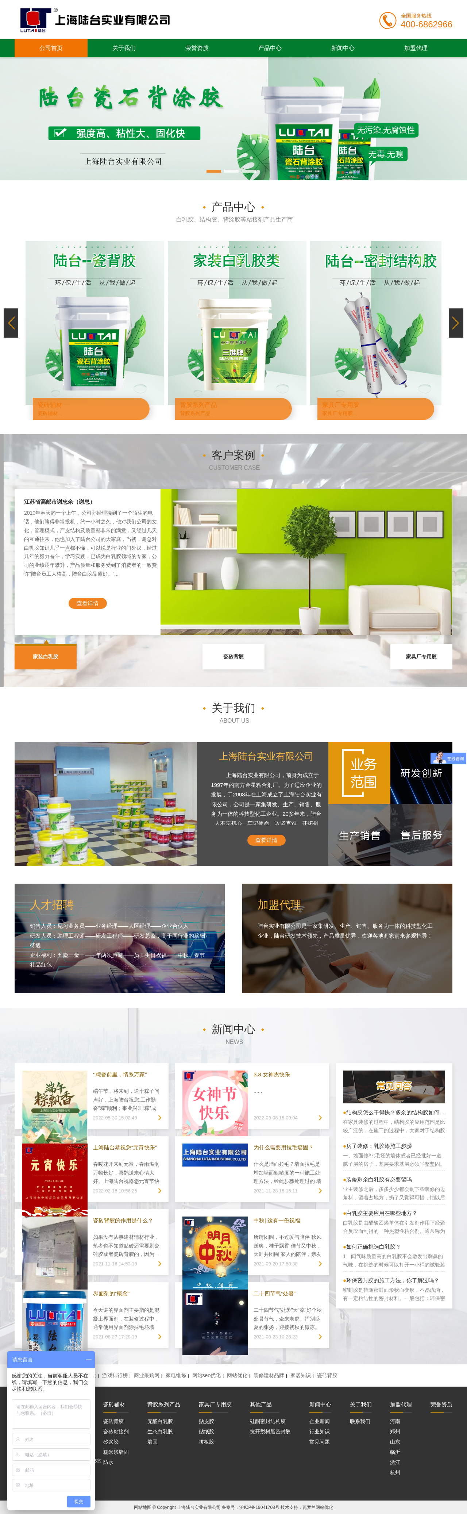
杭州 (395, 1472)
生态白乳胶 (160, 1431)
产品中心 (270, 48)
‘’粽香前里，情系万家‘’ (120, 1074)
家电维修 (176, 1375)
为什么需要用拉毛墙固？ (284, 1147)
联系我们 (360, 1421)
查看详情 (88, 603)
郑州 (395, 1431)
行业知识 (319, 1431)
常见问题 (319, 1442)
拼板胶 (206, 1442)
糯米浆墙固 (116, 1452)
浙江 (395, 1462)
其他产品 (261, 1404)
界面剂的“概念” (111, 1293)
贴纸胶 (206, 1431)
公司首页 (51, 48)
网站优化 (237, 1375)
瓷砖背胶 (233, 657)
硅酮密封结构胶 (268, 1421)
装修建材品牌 (269, 1375)
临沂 (395, 1452)
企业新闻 (319, 1421)
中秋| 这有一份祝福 (277, 1220)
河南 (395, 1421)
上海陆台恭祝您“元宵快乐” (125, 1147)
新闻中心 (343, 48)
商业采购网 (146, 1375)
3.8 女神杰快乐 (272, 1074)
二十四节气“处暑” (275, 1293)
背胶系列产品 (163, 1404)
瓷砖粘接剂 (116, 1431)
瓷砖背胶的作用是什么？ (123, 1220)
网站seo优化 (206, 1375)
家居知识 (300, 1375)
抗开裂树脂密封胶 (270, 1431)
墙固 (152, 1442)
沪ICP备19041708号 (259, 1507)
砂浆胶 (111, 1442)
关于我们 (124, 48)
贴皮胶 (206, 1421)
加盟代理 (416, 48)
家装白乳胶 (45, 657)
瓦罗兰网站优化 (317, 1507)
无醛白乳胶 (160, 1421)
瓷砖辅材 (114, 1404)
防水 (108, 1462)
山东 (395, 1442)
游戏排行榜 (115, 1375)
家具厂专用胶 (421, 657)
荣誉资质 (197, 48)
